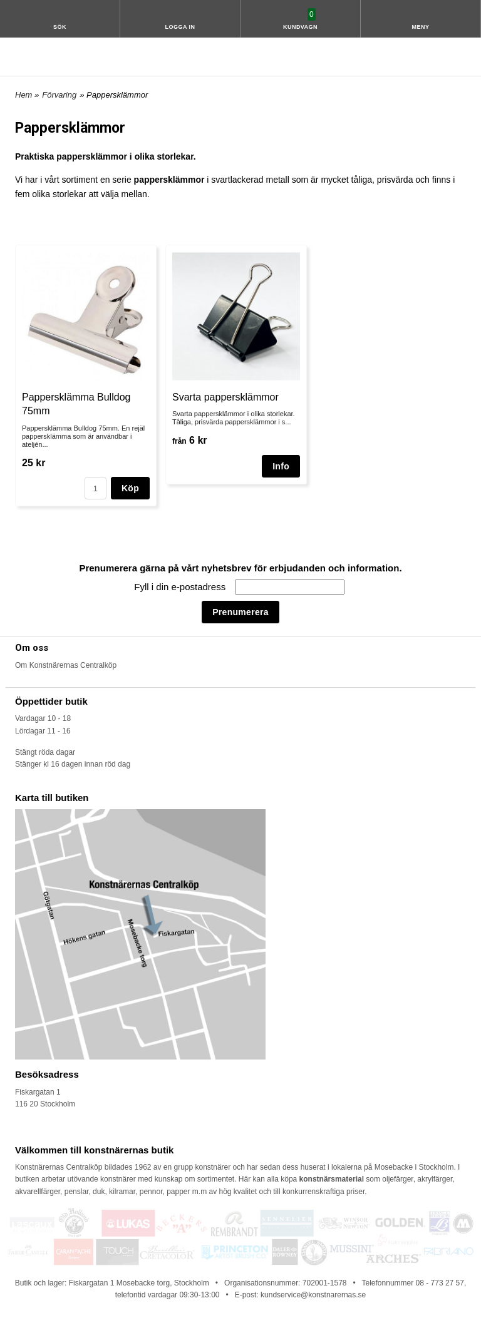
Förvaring (59, 95)
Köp (130, 488)
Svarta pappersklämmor (225, 397)
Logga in (180, 27)
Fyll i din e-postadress (181, 586)
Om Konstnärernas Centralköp (65, 665)
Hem (23, 95)
